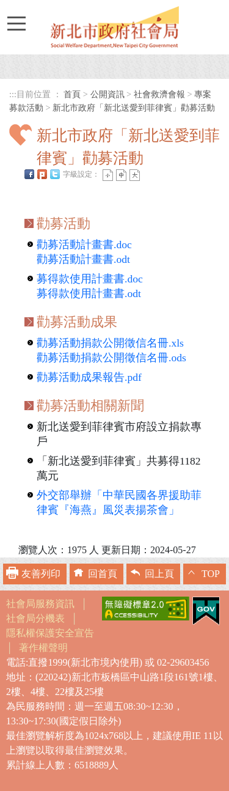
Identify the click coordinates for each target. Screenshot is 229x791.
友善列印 (40, 573)
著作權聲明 (43, 647)
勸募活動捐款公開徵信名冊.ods (111, 357)
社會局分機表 (35, 618)
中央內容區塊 (38, 191)
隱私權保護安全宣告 (50, 633)
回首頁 (102, 573)
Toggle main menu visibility (16, 17)
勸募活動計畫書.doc (84, 244)
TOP (211, 573)
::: (12, 94)
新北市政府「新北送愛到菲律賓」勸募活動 (134, 107)
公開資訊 (107, 94)
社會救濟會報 (159, 94)
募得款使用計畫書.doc (90, 279)
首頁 (72, 94)
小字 (108, 175)
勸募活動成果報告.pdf (89, 377)
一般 (121, 175)
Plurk (42, 174)
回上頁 (159, 573)
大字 (134, 175)
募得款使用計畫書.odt (89, 293)
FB (29, 174)
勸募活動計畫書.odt (83, 259)
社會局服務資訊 (40, 603)
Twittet (55, 174)
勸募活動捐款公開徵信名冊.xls (110, 343)
